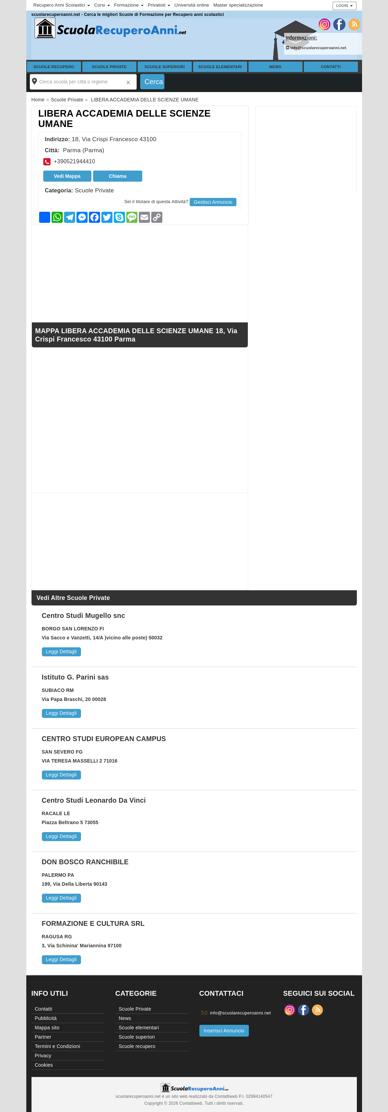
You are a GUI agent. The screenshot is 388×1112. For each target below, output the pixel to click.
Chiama (118, 176)
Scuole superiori (165, 67)
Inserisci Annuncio (224, 1030)
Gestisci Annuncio (213, 202)
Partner (43, 1037)
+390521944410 (74, 161)
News (275, 67)
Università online (191, 5)
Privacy (43, 1055)
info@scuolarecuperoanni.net (316, 48)
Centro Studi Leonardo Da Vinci (94, 800)
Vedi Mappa (67, 176)
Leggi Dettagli (61, 651)
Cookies (44, 1065)
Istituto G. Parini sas (75, 677)
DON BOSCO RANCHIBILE (85, 862)
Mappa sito (47, 1027)
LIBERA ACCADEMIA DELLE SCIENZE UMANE (124, 118)
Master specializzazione (238, 5)
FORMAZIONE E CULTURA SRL (93, 923)
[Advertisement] (305, 150)
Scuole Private (109, 67)
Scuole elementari (220, 67)
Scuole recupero (54, 67)
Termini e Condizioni (57, 1046)
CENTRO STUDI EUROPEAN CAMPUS (104, 738)
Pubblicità (46, 1018)
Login (344, 5)
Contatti (331, 67)
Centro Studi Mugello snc (83, 615)
